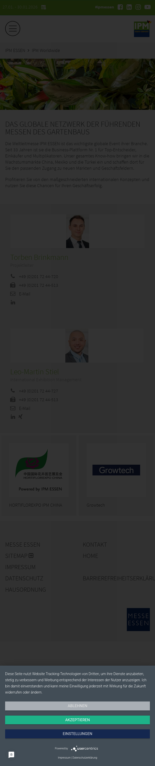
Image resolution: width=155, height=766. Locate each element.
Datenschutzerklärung (85, 757)
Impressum (64, 757)
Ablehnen (77, 706)
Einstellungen (77, 733)
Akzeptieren (77, 720)
